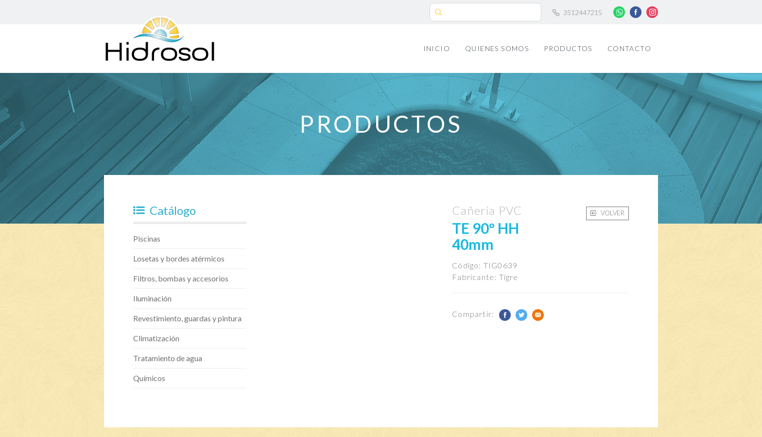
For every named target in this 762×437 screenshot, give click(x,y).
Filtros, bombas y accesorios (180, 278)
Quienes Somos (497, 48)
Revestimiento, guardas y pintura (187, 318)
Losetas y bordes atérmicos (179, 258)
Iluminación (152, 298)
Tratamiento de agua (167, 358)
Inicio (436, 48)
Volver (607, 213)
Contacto (629, 48)
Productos (568, 48)
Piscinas (146, 238)
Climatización (156, 338)
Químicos (149, 378)
